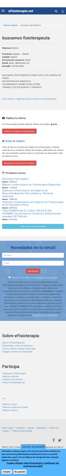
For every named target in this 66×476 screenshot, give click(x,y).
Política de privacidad (22, 430)
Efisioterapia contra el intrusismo (17, 345)
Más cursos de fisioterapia (33, 226)
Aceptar (6, 472)
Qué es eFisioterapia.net (13, 342)
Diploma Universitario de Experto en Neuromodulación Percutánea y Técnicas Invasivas (27, 193)
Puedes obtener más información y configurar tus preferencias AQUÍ (33, 464)
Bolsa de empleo (13, 141)
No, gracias (19, 472)
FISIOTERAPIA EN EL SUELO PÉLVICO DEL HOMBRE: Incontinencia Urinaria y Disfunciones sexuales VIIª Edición (31, 213)
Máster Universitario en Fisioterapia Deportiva (31, 184)
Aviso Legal (7, 427)
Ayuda (31, 427)
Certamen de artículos (12, 379)
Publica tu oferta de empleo (15, 407)
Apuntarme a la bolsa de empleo (19, 163)
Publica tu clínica (9, 410)
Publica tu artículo (10, 376)
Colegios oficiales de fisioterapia (17, 351)
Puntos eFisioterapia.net (13, 382)
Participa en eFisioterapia (14, 373)
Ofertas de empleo (10, 25)
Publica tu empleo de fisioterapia (19, 131)
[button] (62, 11)
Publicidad (41, 427)
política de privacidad (48, 277)
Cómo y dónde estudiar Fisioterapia (19, 348)
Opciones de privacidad (33, 446)
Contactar (20, 427)
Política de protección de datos (45, 315)
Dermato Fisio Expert (15, 178)
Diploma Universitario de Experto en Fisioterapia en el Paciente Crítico (32, 203)
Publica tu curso (9, 404)
